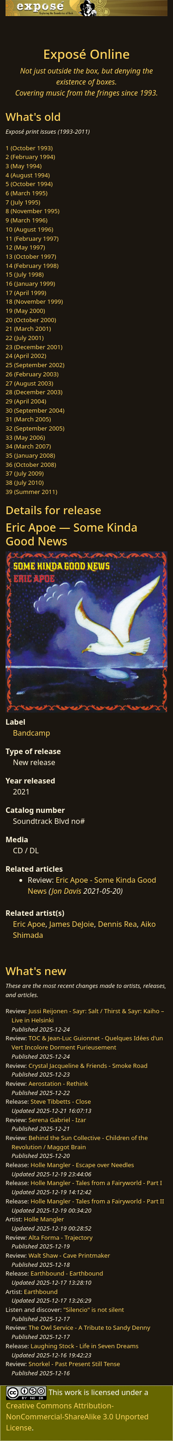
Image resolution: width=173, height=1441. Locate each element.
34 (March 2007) (28, 446)
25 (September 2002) (35, 365)
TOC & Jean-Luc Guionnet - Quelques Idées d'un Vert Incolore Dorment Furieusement (87, 1042)
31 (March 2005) (28, 419)
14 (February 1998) (32, 265)
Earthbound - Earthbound (66, 1273)
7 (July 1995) (23, 202)
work (73, 1392)
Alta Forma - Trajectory (61, 1237)
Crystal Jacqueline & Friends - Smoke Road (88, 1065)
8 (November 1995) (33, 211)
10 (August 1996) (29, 229)
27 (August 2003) (29, 383)
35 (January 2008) (30, 455)
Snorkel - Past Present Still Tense (74, 1364)
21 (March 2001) (28, 328)
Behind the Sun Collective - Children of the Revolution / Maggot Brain (80, 1142)
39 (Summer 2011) (31, 492)
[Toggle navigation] (29, 29)
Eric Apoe (29, 924)
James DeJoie (71, 924)
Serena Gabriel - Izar (57, 1120)
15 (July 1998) (25, 274)
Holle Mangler (44, 1219)
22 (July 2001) (25, 338)
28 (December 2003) (34, 392)
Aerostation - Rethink (58, 1083)
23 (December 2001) (34, 347)
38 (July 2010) (25, 482)
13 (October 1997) (31, 256)
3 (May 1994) (24, 166)
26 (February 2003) (32, 374)
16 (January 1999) (30, 283)
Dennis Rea (117, 924)
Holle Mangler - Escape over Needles (82, 1165)
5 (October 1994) (29, 184)
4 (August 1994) (28, 175)
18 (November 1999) (34, 301)
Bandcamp (31, 733)
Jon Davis (66, 891)
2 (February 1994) (30, 157)
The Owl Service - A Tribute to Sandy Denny (89, 1327)
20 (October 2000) (31, 320)
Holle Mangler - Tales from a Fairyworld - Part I (96, 1183)
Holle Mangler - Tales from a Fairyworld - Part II (97, 1201)
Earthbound (41, 1292)
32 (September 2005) (35, 428)
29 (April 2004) (26, 401)
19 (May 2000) (25, 310)
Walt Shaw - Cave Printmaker (69, 1255)
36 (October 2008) (31, 464)
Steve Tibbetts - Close (60, 1101)
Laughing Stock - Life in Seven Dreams (84, 1346)
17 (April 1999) (26, 293)
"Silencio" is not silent (93, 1309)
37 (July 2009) (25, 473)
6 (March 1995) (27, 193)
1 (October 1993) (29, 148)
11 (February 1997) (32, 238)
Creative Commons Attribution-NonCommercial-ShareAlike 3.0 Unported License (77, 1417)
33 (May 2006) (25, 437)
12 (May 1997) (25, 247)
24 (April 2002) (26, 356)
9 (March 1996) (27, 220)
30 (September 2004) (35, 410)
